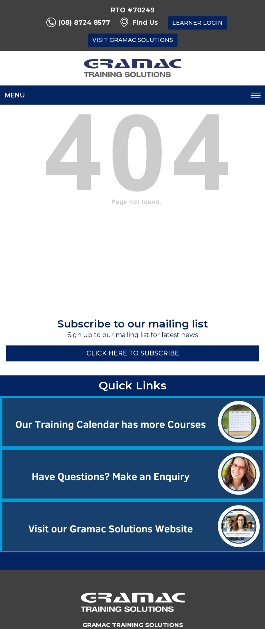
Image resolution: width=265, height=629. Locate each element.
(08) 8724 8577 (84, 22)
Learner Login (197, 22)
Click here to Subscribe (132, 353)
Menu (15, 95)
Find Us (145, 22)
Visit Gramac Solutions (132, 40)
